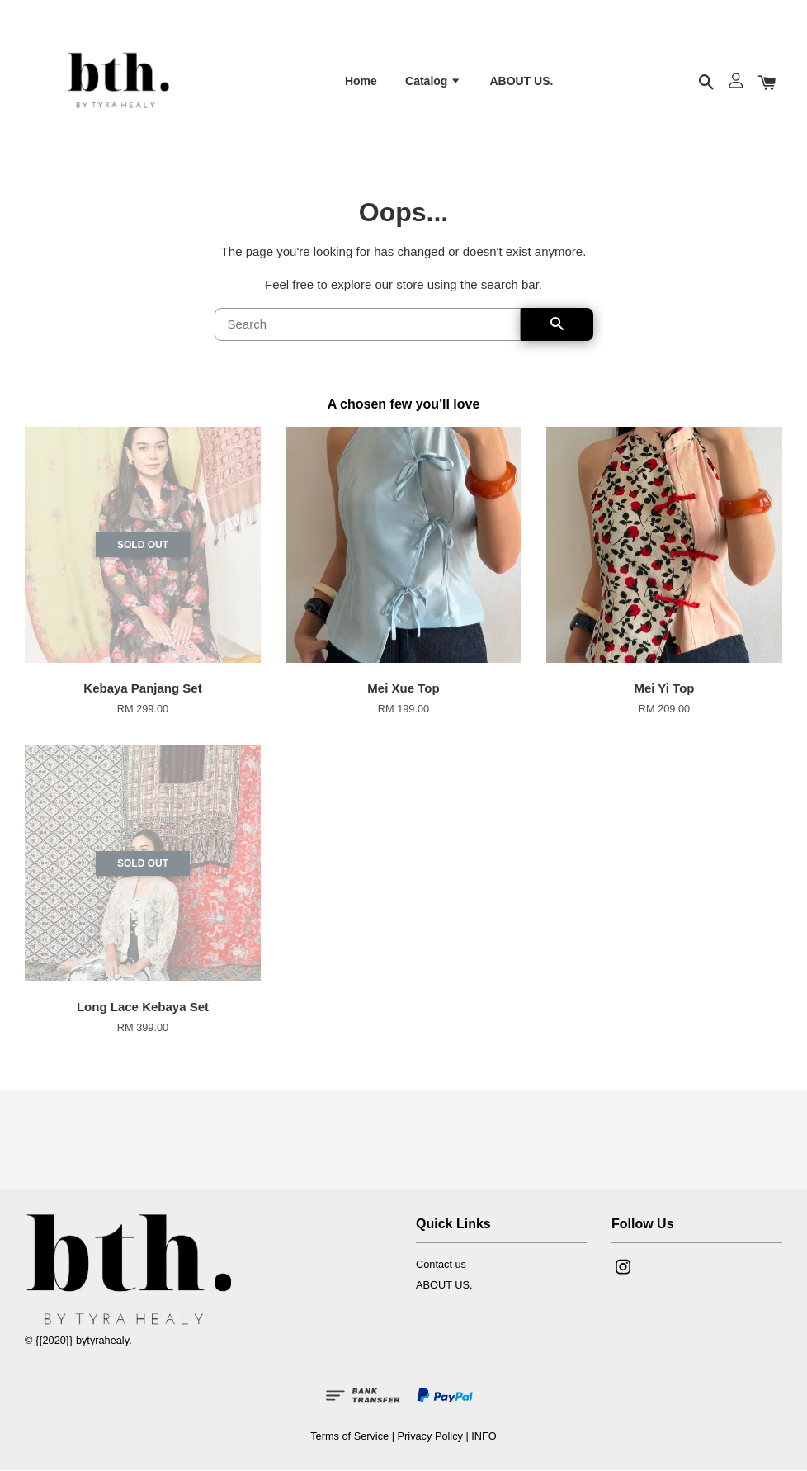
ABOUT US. (521, 81)
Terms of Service (349, 1437)
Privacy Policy (430, 1437)
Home (361, 81)
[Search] (368, 325)
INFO (483, 1437)
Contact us (441, 1266)
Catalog (433, 81)
